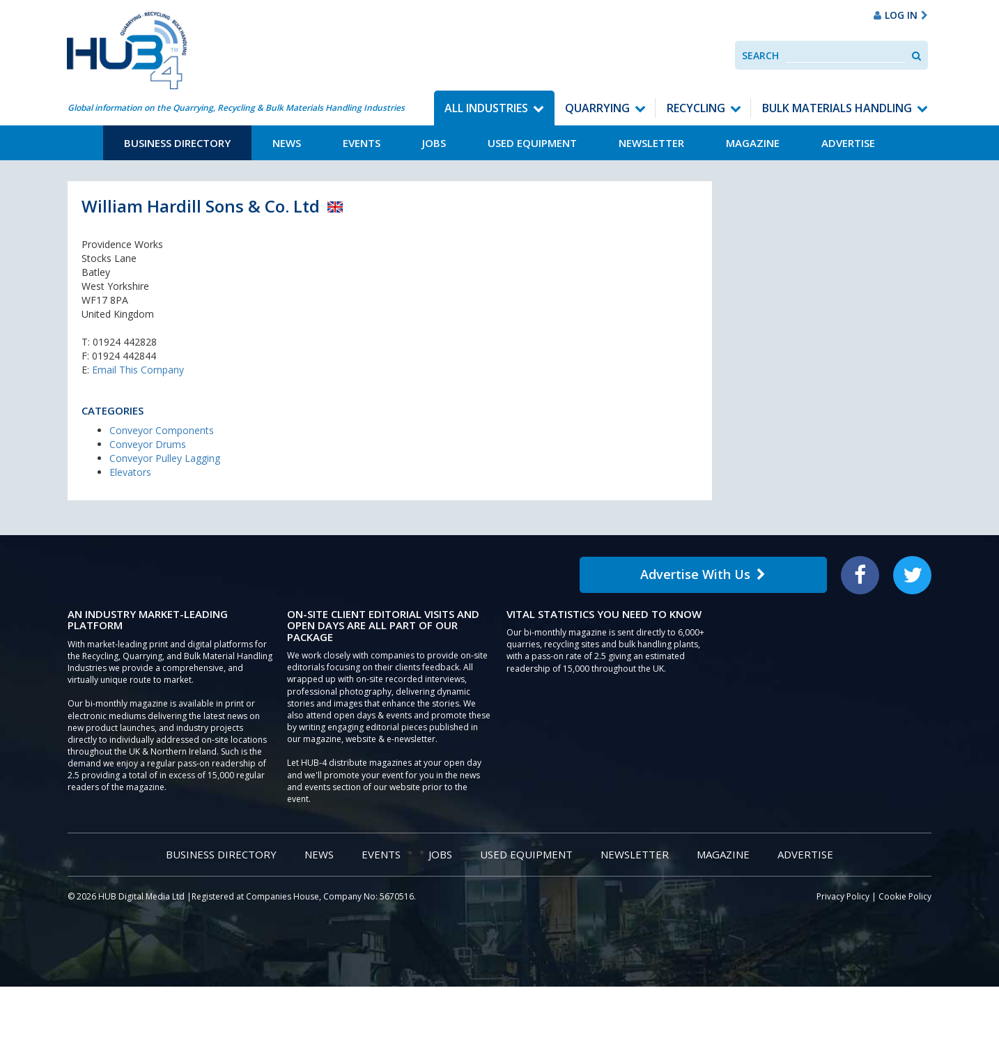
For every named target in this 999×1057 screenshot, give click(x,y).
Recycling (696, 108)
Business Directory (177, 143)
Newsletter (651, 143)
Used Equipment (532, 143)
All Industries (486, 108)
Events (361, 143)
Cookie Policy (904, 896)
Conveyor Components (161, 430)
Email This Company (138, 369)
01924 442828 (125, 341)
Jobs (434, 143)
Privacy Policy (842, 896)
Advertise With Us (703, 574)
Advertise (848, 143)
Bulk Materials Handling (837, 108)
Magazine (753, 143)
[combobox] (845, 55)
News (286, 143)
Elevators (130, 472)
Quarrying (597, 108)
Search (760, 55)
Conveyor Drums (147, 444)
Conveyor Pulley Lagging (164, 458)
